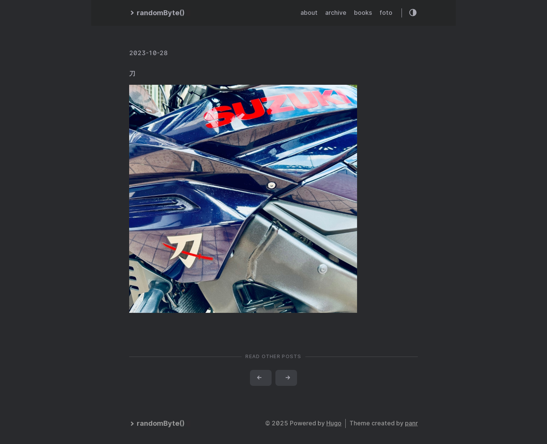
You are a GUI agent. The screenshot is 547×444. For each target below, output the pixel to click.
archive (335, 12)
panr (411, 423)
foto (385, 12)
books (363, 12)
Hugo (333, 423)
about (309, 12)
